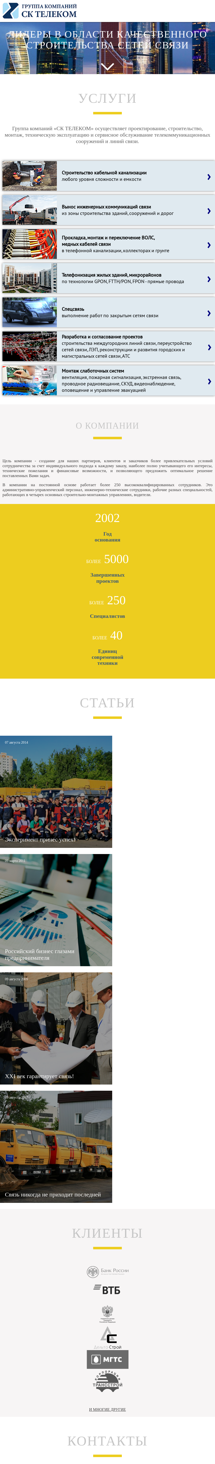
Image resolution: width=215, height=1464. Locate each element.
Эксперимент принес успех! (40, 839)
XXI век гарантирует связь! (39, 1076)
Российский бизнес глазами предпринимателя (39, 954)
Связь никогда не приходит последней (53, 1194)
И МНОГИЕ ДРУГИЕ (107, 1409)
